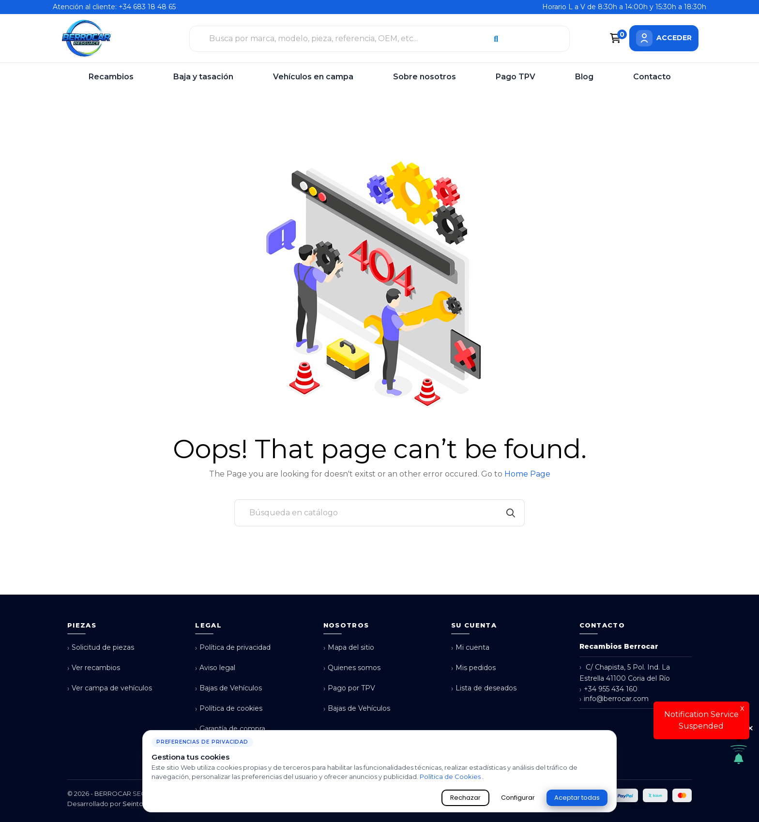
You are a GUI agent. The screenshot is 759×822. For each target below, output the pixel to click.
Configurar (518, 797)
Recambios (111, 76)
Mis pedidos (473, 668)
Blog (584, 76)
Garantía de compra (230, 728)
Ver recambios (93, 668)
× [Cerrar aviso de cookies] (750, 728)
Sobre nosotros (424, 76)
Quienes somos (351, 668)
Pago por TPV (349, 688)
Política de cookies (228, 708)
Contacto (652, 76)
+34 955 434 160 (608, 689)
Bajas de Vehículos (228, 688)
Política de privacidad (233, 647)
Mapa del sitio (348, 647)
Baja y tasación (203, 76)
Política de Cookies (451, 776)
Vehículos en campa (313, 76)
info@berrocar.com (614, 698)
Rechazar (465, 797)
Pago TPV (515, 76)
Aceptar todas (577, 797)
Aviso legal (215, 668)
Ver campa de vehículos (109, 688)
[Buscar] (379, 512)
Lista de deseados (483, 688)
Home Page (527, 473)
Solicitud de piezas (100, 647)
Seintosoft (138, 803)
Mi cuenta (470, 647)
